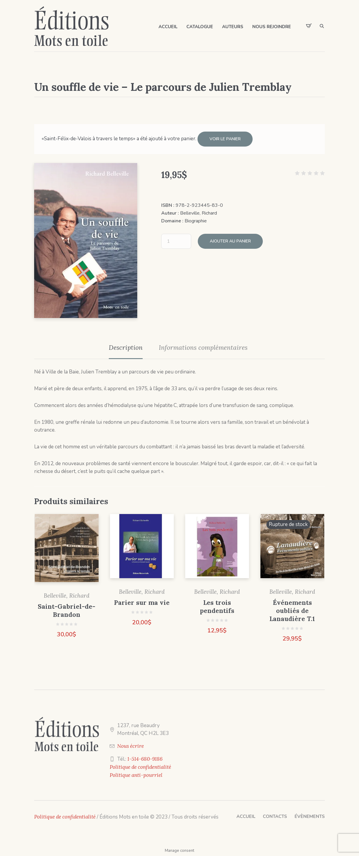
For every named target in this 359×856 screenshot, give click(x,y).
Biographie (196, 221)
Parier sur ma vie (142, 603)
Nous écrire (130, 746)
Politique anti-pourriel (136, 775)
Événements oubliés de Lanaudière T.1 (292, 611)
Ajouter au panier (230, 241)
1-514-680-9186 (144, 759)
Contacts (275, 816)
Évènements (310, 816)
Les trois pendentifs (217, 607)
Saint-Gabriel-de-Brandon (66, 610)
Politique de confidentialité (140, 767)
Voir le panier (225, 139)
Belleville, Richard (198, 213)
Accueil (245, 816)
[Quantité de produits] (176, 241)
